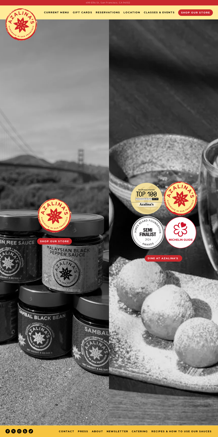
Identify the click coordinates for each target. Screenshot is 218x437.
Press (83, 431)
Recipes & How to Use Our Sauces (181, 431)
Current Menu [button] (56, 12)
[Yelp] (25, 431)
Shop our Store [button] (195, 12)
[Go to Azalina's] (108, 2)
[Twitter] (13, 431)
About (97, 431)
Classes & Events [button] (159, 12)
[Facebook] (7, 431)
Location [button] (131, 12)
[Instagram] (19, 431)
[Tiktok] (31, 431)
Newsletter (117, 431)
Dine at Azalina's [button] (163, 258)
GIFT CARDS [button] (82, 12)
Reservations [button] (108, 12)
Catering (140, 431)
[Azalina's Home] (21, 24)
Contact (66, 431)
